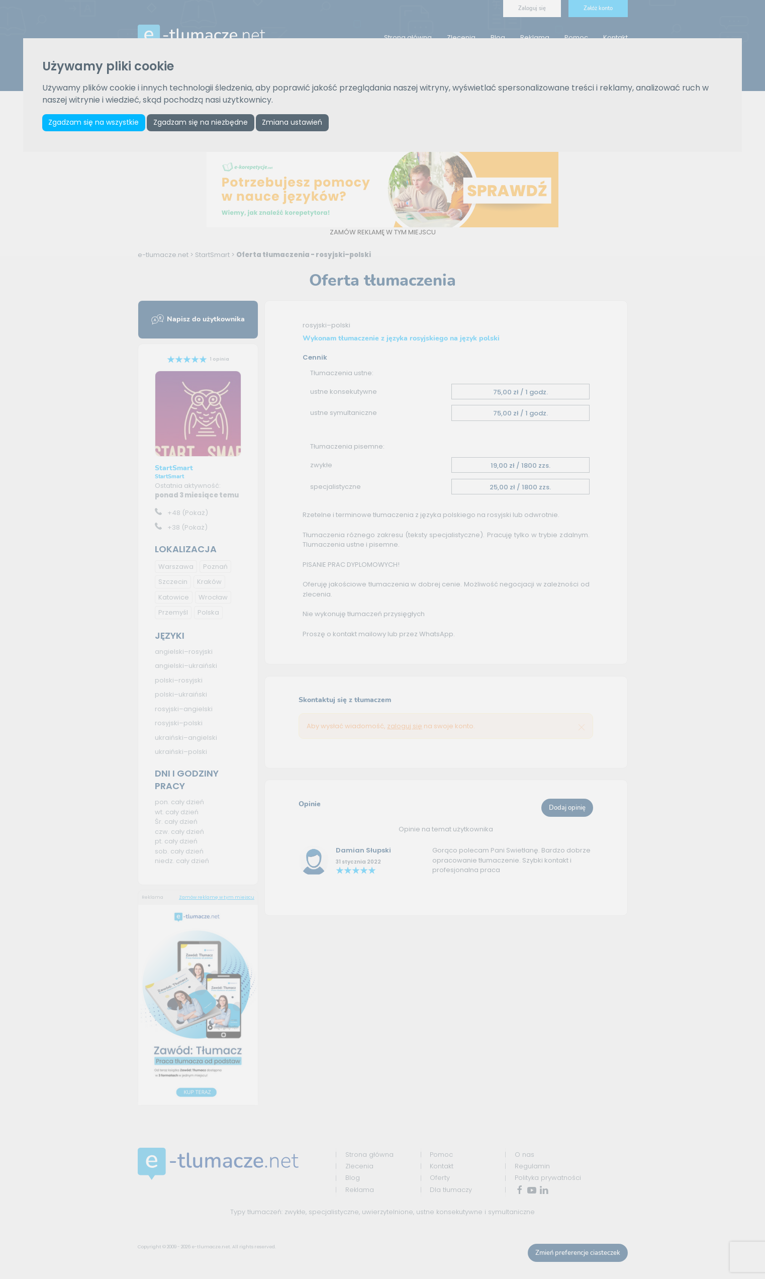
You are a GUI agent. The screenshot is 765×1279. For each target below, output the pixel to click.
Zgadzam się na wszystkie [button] (93, 122)
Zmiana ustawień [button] (292, 122)
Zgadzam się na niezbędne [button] (200, 122)
